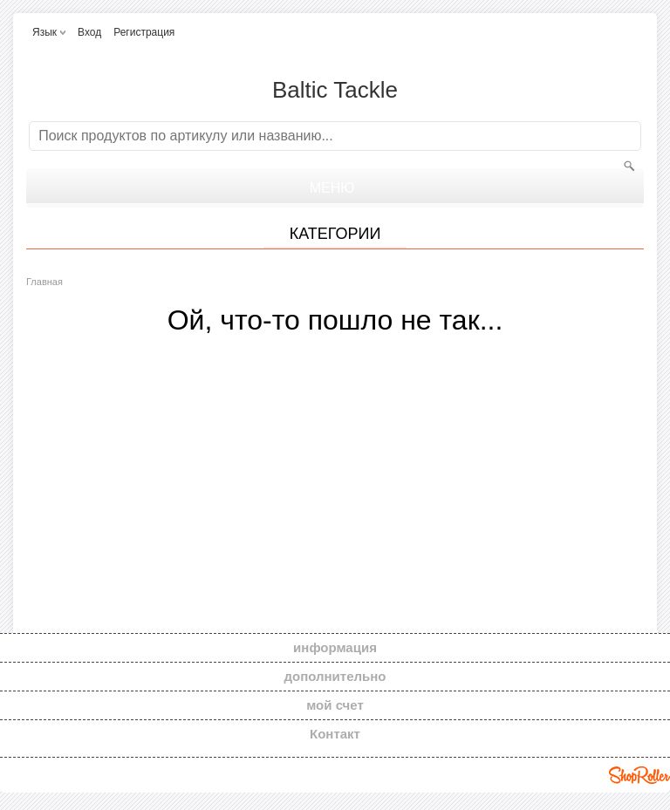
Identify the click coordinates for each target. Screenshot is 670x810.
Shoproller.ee (639, 775)
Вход (89, 32)
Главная (44, 281)
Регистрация (143, 32)
